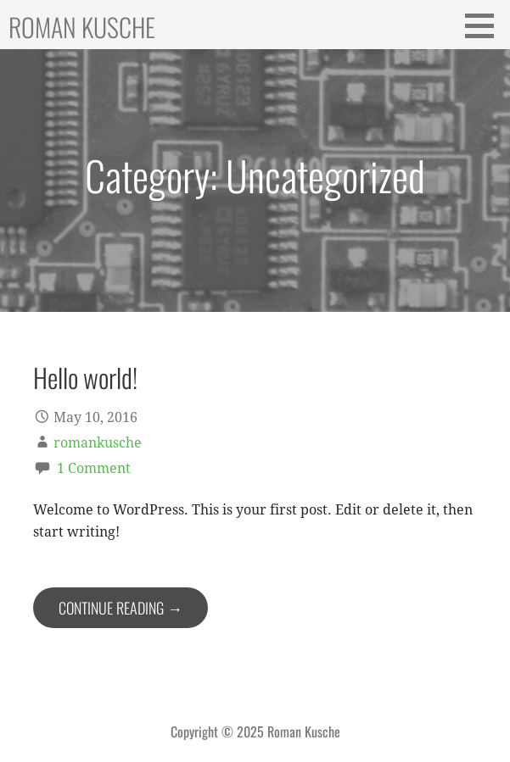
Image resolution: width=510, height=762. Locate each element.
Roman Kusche (81, 27)
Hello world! (85, 377)
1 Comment (94, 468)
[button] (485, 25)
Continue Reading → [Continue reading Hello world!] (120, 608)
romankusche (97, 443)
